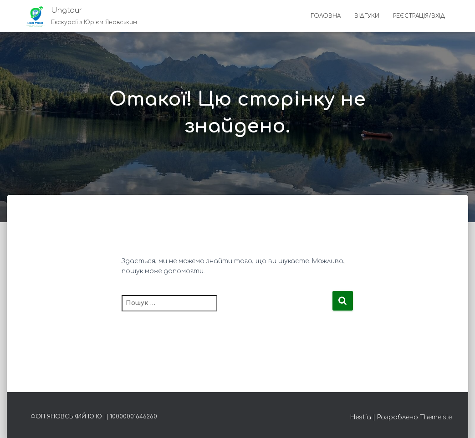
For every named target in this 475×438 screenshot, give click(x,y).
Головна (326, 16)
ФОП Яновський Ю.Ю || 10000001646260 (94, 416)
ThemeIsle (436, 417)
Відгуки (366, 16)
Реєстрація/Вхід (419, 16)
